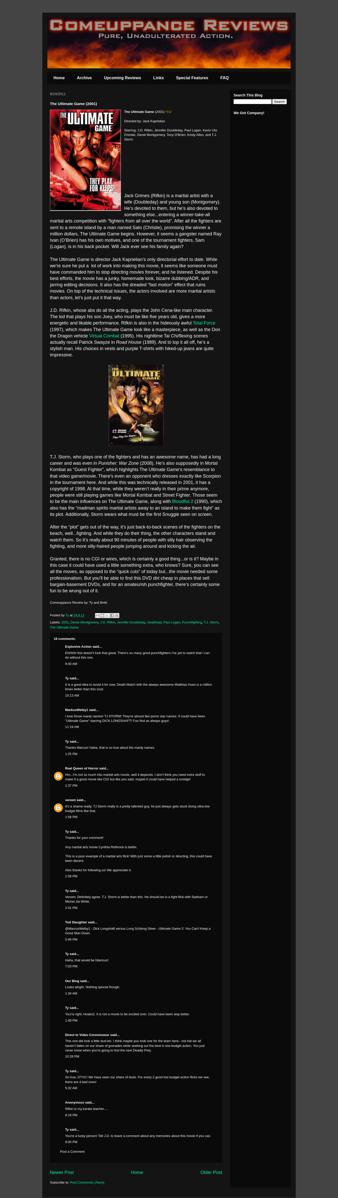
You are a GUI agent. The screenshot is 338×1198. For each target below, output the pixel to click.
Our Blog (72, 981)
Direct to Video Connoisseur (87, 1035)
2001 (65, 622)
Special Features (192, 78)
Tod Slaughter (76, 922)
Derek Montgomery (85, 622)
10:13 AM (72, 695)
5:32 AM (71, 1088)
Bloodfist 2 (182, 501)
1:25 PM (71, 754)
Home (59, 78)
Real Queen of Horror (81, 768)
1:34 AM (71, 993)
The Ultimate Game (64, 627)
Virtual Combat (104, 335)
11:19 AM (72, 727)
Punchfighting (192, 622)
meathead (154, 622)
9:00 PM (71, 1142)
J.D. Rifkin (107, 622)
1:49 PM (71, 1020)
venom (70, 800)
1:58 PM (71, 817)
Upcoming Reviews (122, 78)
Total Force (204, 323)
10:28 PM (72, 1056)
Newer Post (62, 1172)
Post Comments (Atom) (87, 1182)
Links (158, 78)
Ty (67, 678)
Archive (84, 78)
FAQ (224, 78)
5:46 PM (71, 939)
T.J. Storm (211, 622)
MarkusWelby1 (76, 710)
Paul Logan (171, 622)
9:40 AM (71, 664)
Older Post (211, 1172)
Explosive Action (78, 646)
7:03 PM (71, 966)
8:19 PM (71, 1115)
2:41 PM (71, 908)
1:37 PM (71, 785)
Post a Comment (72, 1151)
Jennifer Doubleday (131, 622)
